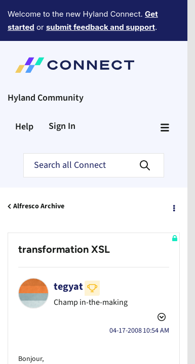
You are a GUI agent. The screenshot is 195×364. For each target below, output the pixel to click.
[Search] (93, 128)
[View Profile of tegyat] (68, 249)
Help (24, 89)
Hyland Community (46, 60)
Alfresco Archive (38, 169)
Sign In (62, 88)
